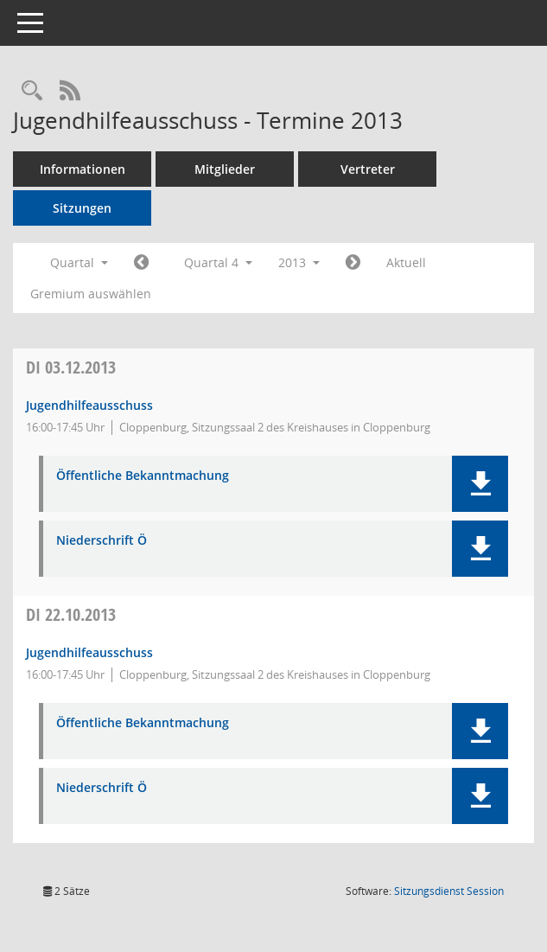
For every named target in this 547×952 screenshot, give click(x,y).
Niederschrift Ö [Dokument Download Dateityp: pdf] (101, 541)
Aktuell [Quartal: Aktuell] (406, 262)
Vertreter (367, 169)
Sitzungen (82, 208)
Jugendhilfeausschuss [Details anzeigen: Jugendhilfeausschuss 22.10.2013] (89, 652)
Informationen (82, 169)
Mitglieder (224, 169)
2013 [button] (299, 262)
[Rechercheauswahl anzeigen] (32, 91)
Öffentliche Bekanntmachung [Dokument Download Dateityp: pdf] (142, 476)
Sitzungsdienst (449, 891)
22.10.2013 (71, 614)
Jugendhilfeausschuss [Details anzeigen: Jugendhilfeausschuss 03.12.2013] (89, 405)
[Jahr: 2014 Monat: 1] (353, 262)
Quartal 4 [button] (218, 262)
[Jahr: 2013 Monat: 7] (141, 262)
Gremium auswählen (90, 293)
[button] (480, 484)
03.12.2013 (71, 367)
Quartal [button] (79, 262)
